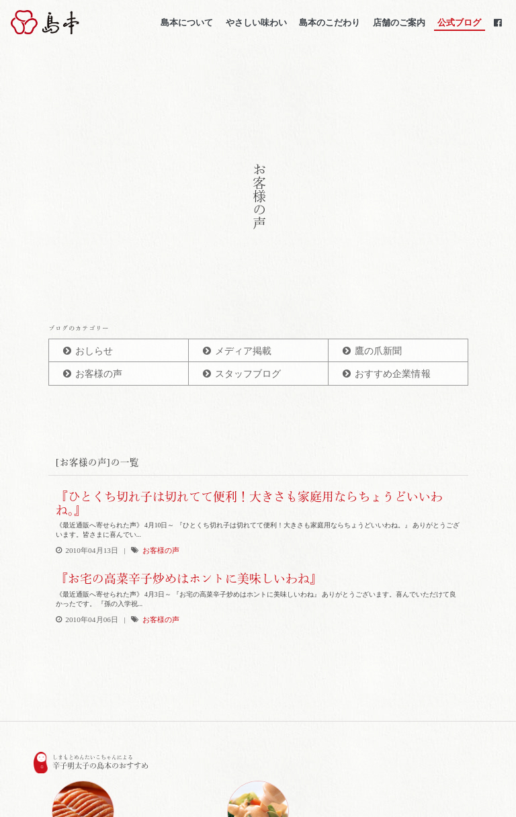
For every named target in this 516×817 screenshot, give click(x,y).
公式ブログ (459, 23)
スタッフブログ (248, 374)
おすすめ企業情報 (393, 374)
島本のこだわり (329, 23)
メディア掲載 (243, 351)
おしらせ (94, 351)
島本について (187, 23)
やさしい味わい (255, 23)
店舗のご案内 (398, 23)
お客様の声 (99, 374)
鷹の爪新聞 (378, 351)
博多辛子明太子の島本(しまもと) (82, 23)
